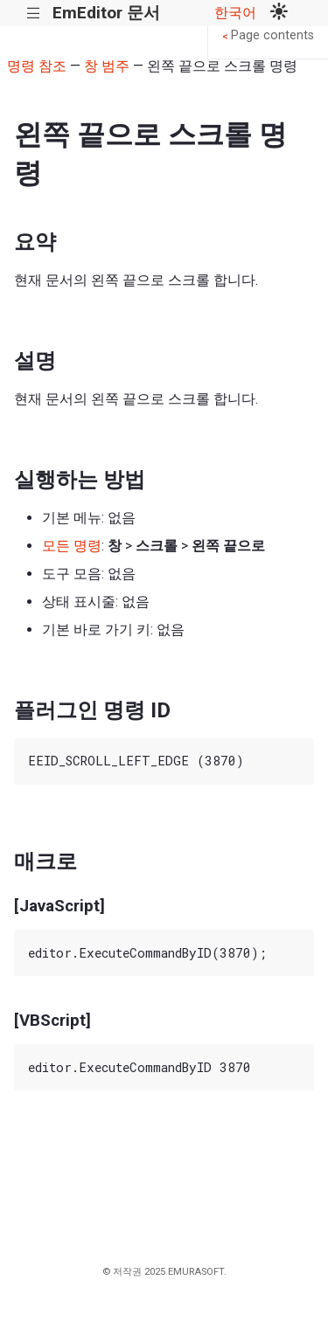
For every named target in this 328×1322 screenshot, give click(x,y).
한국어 (235, 12)
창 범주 (106, 66)
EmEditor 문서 (106, 13)
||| (33, 13)
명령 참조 (36, 66)
